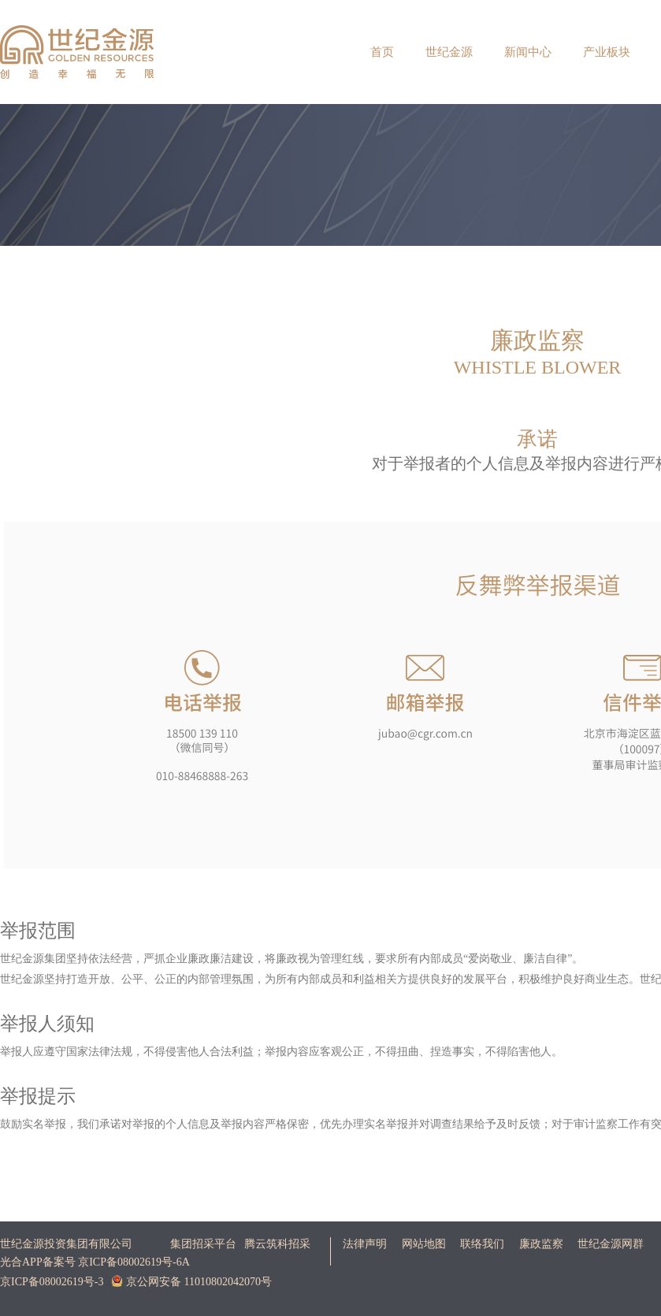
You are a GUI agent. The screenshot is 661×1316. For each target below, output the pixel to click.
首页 (382, 52)
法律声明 (365, 1244)
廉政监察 (541, 1244)
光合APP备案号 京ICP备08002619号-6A (95, 1262)
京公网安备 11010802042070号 (191, 1281)
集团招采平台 (203, 1244)
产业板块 (606, 52)
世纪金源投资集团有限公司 (66, 1244)
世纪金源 (449, 52)
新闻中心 (527, 52)
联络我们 (482, 1244)
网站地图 (424, 1244)
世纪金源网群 (610, 1244)
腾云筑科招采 (277, 1244)
